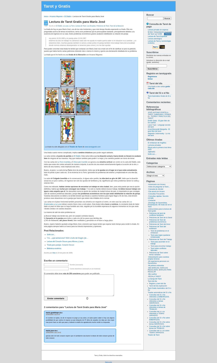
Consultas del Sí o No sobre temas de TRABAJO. (159, 327)
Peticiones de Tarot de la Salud (160, 218)
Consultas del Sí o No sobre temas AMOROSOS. (159, 323)
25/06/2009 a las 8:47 (53, 314)
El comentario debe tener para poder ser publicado (72, 274)
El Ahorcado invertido (80, 162)
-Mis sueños (152, 274)
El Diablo (67, 16)
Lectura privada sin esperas (158, 30)
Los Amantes (91, 26)
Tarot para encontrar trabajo (161, 246)
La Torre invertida (63, 162)
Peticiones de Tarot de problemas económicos (157, 221)
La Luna (65, 26)
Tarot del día (152, 281)
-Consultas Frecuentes (156, 194)
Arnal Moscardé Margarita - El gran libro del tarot (159, 130)
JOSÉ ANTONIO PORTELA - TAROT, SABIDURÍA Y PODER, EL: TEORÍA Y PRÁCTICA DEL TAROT (159, 115)
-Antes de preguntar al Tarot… (159, 187)
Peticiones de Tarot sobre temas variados (158, 254)
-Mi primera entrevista (156, 266)
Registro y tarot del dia (157, 283)
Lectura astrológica (155, 39)
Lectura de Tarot (80, 26)
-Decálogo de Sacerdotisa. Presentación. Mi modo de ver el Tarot (160, 205)
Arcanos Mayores (56, 16)
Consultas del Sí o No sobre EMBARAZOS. (159, 319)
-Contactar (152, 200)
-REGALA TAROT (154, 276)
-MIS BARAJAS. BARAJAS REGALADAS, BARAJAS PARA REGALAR (159, 270)
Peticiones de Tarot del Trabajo (160, 239)
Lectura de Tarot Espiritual (157, 36)
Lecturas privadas (154, 145)
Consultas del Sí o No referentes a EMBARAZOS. (159, 296)
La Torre (72, 26)
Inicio (46, 16)
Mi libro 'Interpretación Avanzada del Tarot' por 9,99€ (160, 33)
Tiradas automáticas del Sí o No (159, 292)
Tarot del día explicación (158, 286)
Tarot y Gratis (57, 6)
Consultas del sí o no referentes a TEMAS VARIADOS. (157, 313)
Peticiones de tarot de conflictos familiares (157, 214)
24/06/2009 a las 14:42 (53, 332)
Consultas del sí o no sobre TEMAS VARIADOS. (159, 332)
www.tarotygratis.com (93, 147)
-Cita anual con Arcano (156, 191)
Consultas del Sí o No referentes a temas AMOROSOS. (157, 301)
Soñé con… (152, 154)
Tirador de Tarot (153, 335)
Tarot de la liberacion (117, 26)
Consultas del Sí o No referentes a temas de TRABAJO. (157, 307)
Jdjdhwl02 (151, 152)
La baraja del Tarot (155, 279)
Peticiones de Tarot (103, 26)
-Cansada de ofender (155, 189)
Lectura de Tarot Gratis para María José (77, 21)
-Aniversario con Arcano (156, 184)
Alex (53, 253)
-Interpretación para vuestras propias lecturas (158, 258)
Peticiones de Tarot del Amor (159, 224)
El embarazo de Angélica (157, 143)
